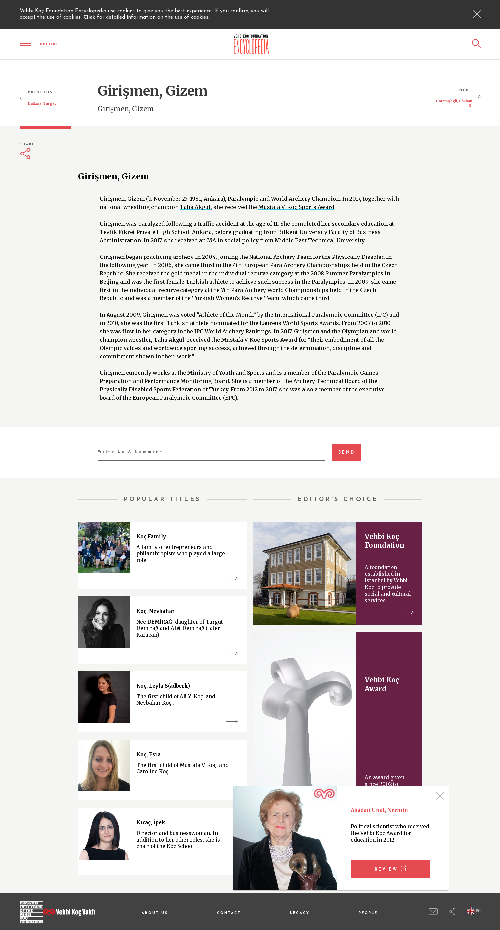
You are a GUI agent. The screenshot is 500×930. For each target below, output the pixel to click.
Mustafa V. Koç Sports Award (296, 207)
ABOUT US (155, 913)
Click (90, 17)
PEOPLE (368, 913)
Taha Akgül (195, 207)
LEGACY (300, 913)
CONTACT (229, 913)
